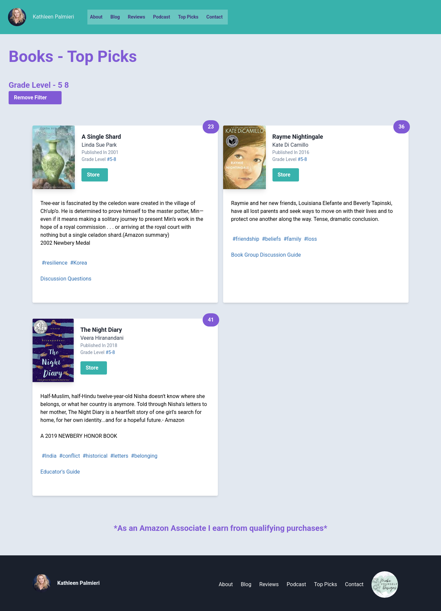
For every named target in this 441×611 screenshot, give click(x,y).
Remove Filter (30, 97)
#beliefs (271, 239)
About (96, 17)
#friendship (245, 239)
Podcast (161, 17)
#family (292, 239)
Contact (214, 17)
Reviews (136, 17)
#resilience (55, 263)
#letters (119, 456)
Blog (115, 17)
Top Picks (188, 17)
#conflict (69, 456)
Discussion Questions (65, 279)
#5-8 (111, 159)
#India (49, 456)
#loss (310, 239)
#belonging (144, 456)
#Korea (78, 263)
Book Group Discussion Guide (266, 255)
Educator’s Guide (60, 472)
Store (93, 175)
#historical (94, 456)
